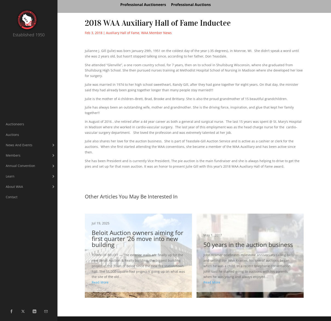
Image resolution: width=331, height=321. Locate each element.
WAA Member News (156, 33)
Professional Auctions (191, 5)
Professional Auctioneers (143, 5)
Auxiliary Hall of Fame (122, 33)
